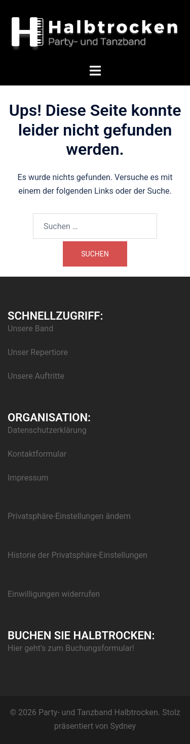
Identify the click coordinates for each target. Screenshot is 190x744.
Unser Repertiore (38, 352)
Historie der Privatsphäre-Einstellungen (77, 555)
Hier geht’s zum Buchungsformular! (71, 648)
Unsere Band (30, 328)
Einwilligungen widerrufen (54, 594)
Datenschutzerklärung (47, 430)
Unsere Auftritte (36, 376)
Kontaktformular (37, 454)
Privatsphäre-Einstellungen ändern (69, 516)
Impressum (28, 478)
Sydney (123, 726)
